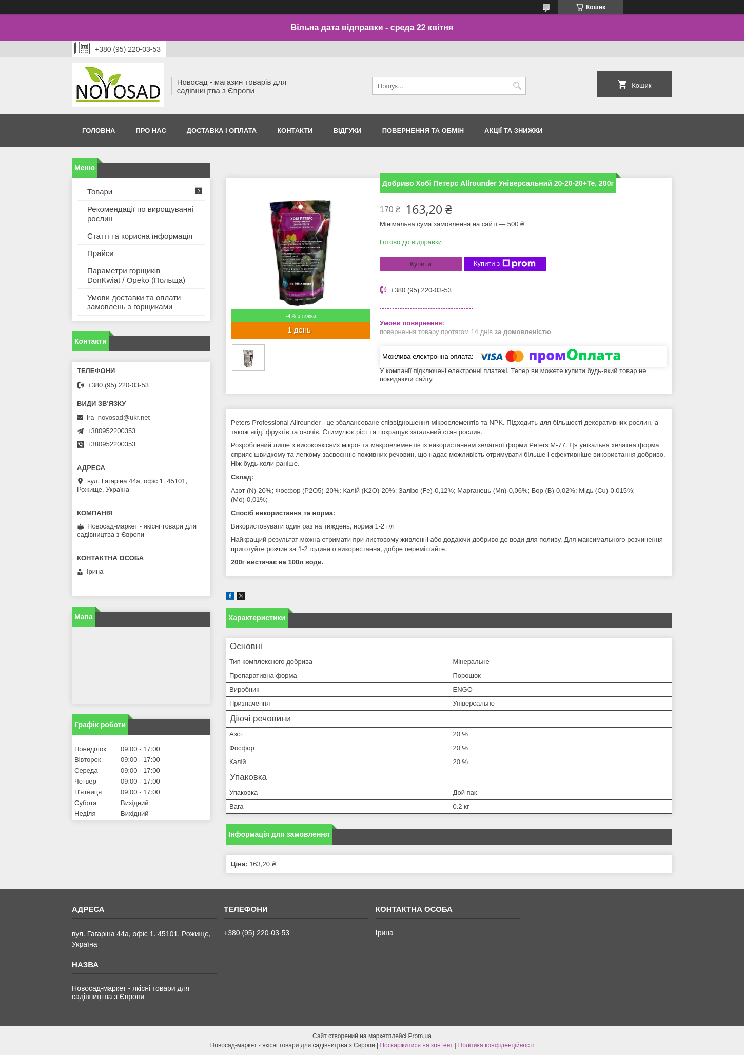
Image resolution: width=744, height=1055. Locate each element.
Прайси (100, 253)
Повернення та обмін (423, 130)
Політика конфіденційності (496, 1045)
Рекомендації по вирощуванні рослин (140, 214)
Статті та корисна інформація (139, 235)
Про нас (150, 130)
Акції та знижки (513, 130)
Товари (99, 191)
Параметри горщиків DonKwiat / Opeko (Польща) (136, 275)
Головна (98, 130)
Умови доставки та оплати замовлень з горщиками (134, 302)
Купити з (505, 263)
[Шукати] (517, 86)
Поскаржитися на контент (416, 1045)
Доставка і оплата (222, 130)
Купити (421, 264)
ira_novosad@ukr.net (118, 417)
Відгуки (348, 130)
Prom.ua (420, 1036)
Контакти (295, 130)
